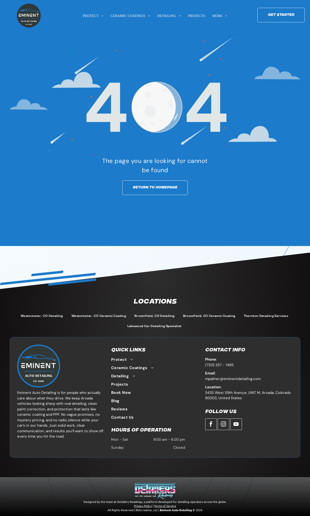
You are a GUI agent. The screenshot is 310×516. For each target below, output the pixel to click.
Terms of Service (165, 506)
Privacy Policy (143, 506)
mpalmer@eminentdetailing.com (233, 378)
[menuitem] (93, 15)
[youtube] (236, 424)
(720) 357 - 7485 (219, 365)
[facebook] (211, 424)
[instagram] (223, 424)
